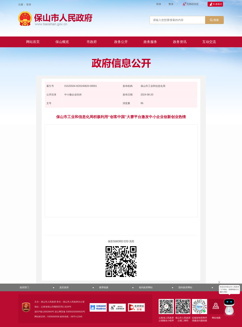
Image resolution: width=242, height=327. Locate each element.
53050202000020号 (75, 311)
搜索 (214, 20)
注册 (20, 4)
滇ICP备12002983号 (44, 311)
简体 (158, 4)
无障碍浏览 (192, 4)
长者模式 (217, 4)
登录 (28, 4)
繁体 (171, 4)
